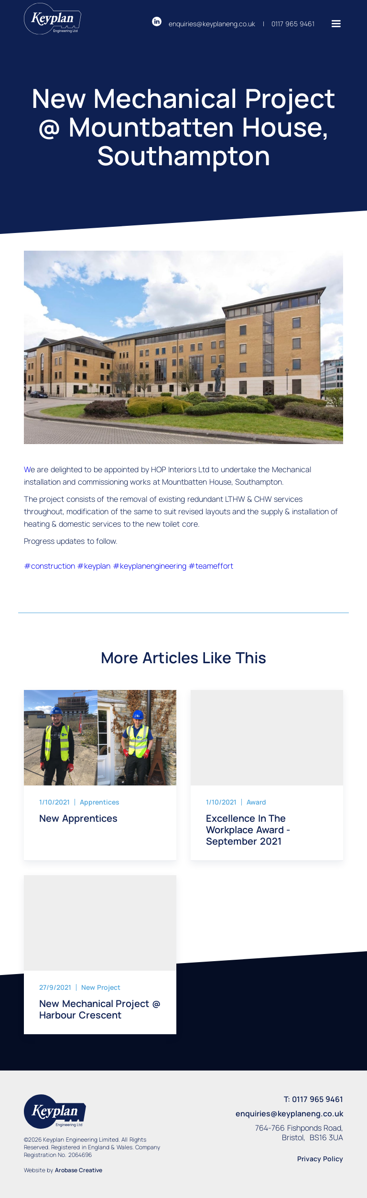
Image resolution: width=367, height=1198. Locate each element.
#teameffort (210, 566)
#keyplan (94, 566)
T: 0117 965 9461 (313, 1099)
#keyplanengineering (150, 566)
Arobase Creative (78, 1170)
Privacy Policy (320, 1158)
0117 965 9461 (292, 23)
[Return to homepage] (52, 20)
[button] (332, 24)
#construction (50, 566)
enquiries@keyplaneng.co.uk (212, 23)
